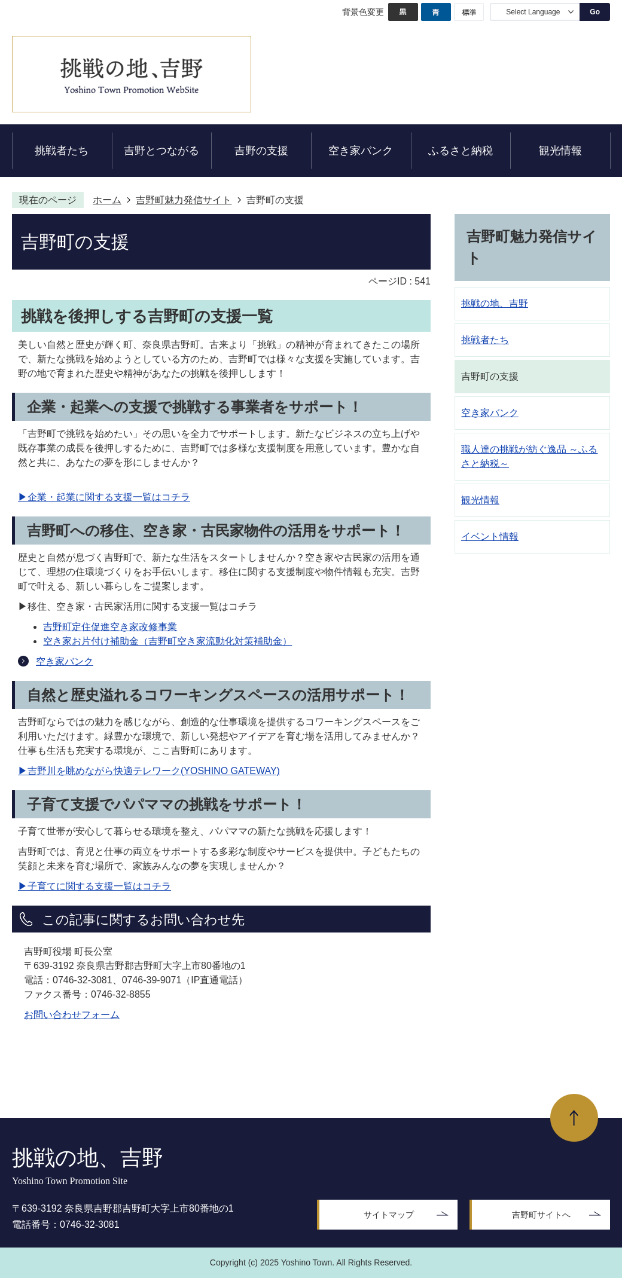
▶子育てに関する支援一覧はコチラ (94, 886)
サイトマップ (389, 1214)
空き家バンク (64, 661)
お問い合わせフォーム (72, 1015)
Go (595, 12)
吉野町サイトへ (541, 1214)
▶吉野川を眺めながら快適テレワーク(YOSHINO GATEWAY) (149, 771)
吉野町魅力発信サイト (183, 200)
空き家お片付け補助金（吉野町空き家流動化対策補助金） (167, 641)
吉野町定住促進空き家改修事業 (110, 627)
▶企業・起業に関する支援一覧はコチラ (104, 497)
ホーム (107, 200)
